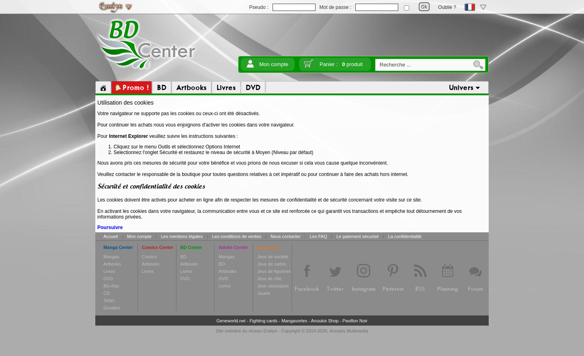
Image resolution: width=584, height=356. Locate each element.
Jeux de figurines (274, 271)
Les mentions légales (182, 236)
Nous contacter (286, 236)
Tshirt (108, 300)
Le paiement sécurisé (357, 236)
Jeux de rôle (269, 278)
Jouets (263, 293)
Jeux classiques (273, 285)
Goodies (111, 307)
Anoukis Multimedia (348, 330)
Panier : (341, 64)
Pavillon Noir (354, 320)
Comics (149, 256)
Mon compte (273, 64)
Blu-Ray (111, 285)
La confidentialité (405, 236)
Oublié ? (447, 7)
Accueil (110, 236)
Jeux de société (272, 256)
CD (106, 293)
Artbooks (112, 264)
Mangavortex (294, 320)
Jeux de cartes (271, 264)
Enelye (270, 330)
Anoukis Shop (325, 320)
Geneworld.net (231, 320)
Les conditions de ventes (236, 236)
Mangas (111, 256)
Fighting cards (263, 320)
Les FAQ (318, 236)
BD (183, 256)
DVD (108, 278)
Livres (109, 271)
